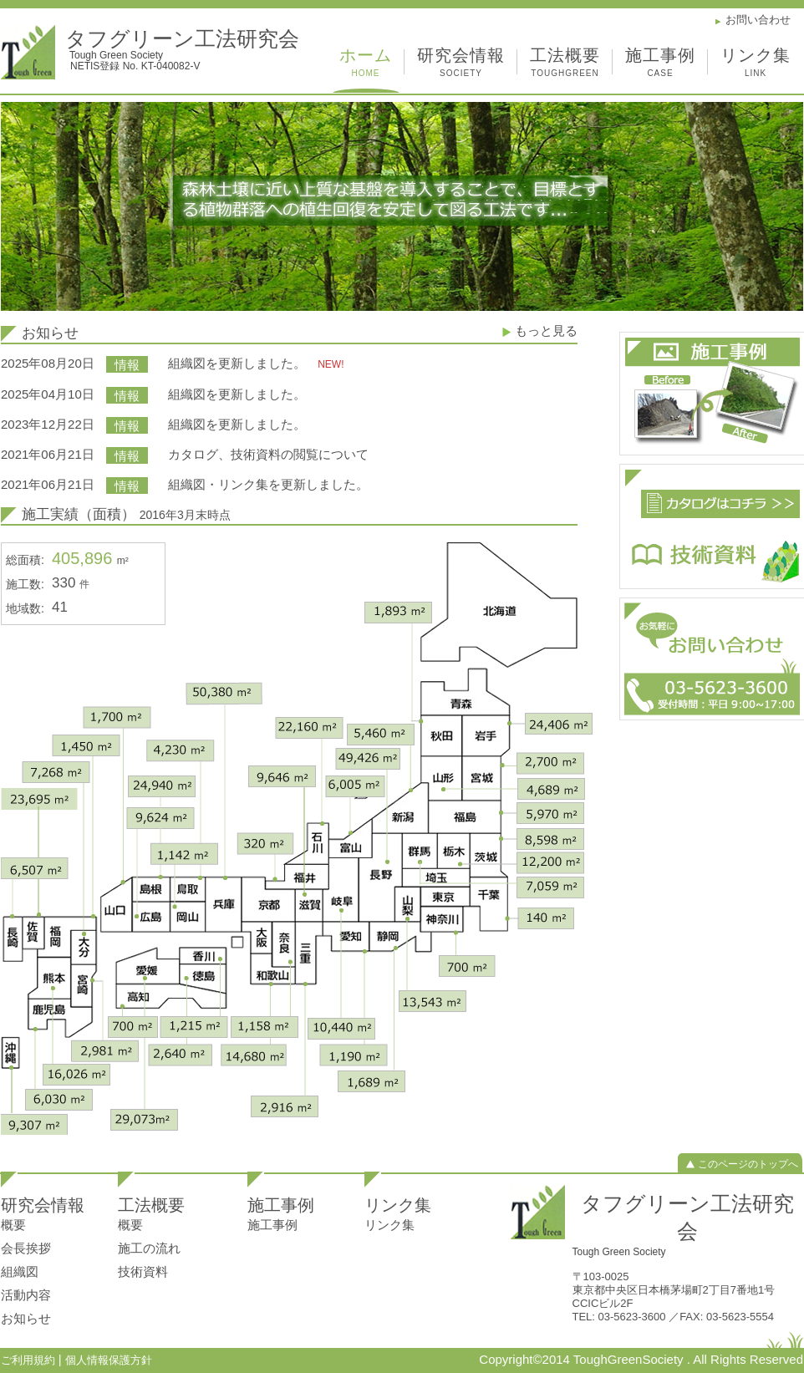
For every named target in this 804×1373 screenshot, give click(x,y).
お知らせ (26, 1318)
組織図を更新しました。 (238, 363)
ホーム (365, 64)
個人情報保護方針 (108, 1360)
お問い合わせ (758, 19)
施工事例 (660, 64)
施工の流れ (149, 1248)
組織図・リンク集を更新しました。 (268, 484)
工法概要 (565, 64)
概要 (13, 1225)
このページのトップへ (748, 1164)
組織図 (19, 1271)
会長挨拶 (26, 1248)
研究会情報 (461, 64)
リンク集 (755, 64)
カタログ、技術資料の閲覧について (268, 454)
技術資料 (143, 1271)
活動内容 (26, 1295)
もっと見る (546, 330)
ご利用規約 (30, 1360)
